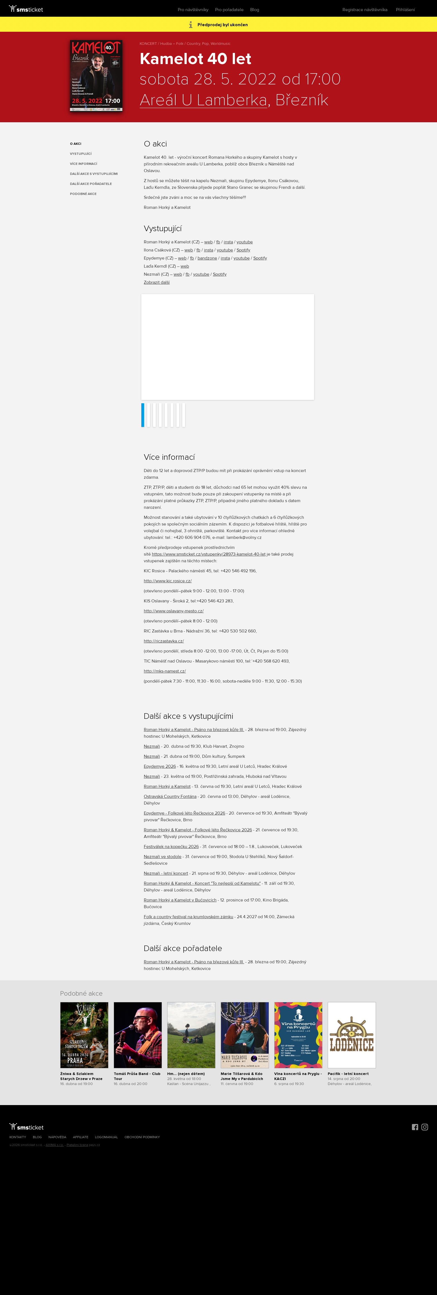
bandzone (207, 258)
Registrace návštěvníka (365, 10)
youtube (245, 242)
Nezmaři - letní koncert (166, 873)
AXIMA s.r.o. (55, 1145)
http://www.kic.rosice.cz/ (168, 581)
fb (218, 242)
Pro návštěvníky (193, 10)
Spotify (243, 250)
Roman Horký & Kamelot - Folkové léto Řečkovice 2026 (198, 830)
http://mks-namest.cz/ (165, 671)
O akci (75, 144)
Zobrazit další (157, 282)
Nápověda (57, 1137)
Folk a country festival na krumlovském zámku (188, 917)
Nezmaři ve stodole (162, 856)
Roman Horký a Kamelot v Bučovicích (180, 900)
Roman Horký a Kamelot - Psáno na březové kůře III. (194, 729)
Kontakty (17, 1137)
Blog (254, 10)
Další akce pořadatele (91, 184)
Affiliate (80, 1137)
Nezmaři (152, 746)
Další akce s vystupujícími (94, 174)
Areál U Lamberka (203, 100)
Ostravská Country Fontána (170, 796)
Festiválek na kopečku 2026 (171, 846)
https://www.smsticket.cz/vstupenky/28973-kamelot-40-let (209, 554)
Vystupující (80, 154)
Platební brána (77, 1145)
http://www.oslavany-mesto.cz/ (174, 611)
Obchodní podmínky (142, 1137)
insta (228, 242)
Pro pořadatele (229, 10)
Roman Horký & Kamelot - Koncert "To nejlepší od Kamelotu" (202, 883)
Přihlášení (405, 10)
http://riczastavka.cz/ (164, 641)
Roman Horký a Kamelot (167, 786)
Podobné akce (83, 194)
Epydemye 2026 (160, 766)
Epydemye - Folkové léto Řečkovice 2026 (184, 813)
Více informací (83, 164)
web (208, 242)
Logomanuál (106, 1137)
